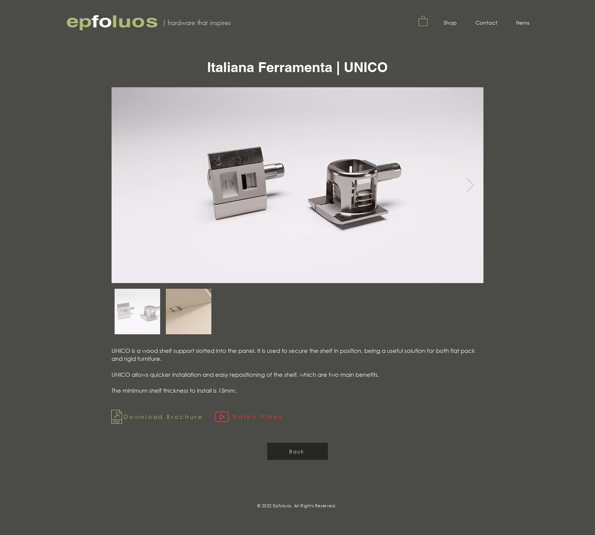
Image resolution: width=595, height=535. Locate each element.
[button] (423, 20)
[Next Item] (470, 185)
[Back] (297, 451)
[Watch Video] (281, 416)
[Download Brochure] (157, 416)
